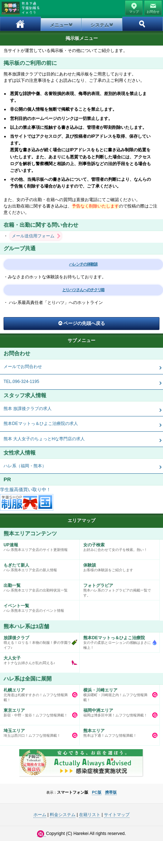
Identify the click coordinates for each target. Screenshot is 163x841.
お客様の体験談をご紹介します (117, 566)
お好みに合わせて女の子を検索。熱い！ (117, 546)
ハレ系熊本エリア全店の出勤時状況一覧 (38, 586)
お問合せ (153, 12)
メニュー (59, 25)
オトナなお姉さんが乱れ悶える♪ (38, 659)
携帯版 (111, 792)
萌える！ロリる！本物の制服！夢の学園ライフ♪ (38, 641)
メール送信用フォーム (33, 235)
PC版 (96, 792)
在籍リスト (89, 814)
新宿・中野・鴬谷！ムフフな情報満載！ (38, 711)
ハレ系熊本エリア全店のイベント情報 (38, 606)
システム (99, 25)
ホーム (20, 24)
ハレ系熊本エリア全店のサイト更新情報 (38, 546)
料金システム (62, 814)
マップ (134, 12)
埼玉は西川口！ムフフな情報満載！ (38, 731)
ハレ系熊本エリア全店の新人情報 (38, 566)
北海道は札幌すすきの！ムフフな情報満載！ (38, 693)
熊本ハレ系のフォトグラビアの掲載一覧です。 (117, 588)
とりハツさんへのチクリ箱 (83, 290)
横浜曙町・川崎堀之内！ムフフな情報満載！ (117, 693)
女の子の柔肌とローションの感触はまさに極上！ (117, 641)
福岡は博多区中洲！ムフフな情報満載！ (117, 711)
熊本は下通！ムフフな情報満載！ (117, 731)
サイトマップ (117, 814)
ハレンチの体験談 (83, 264)
